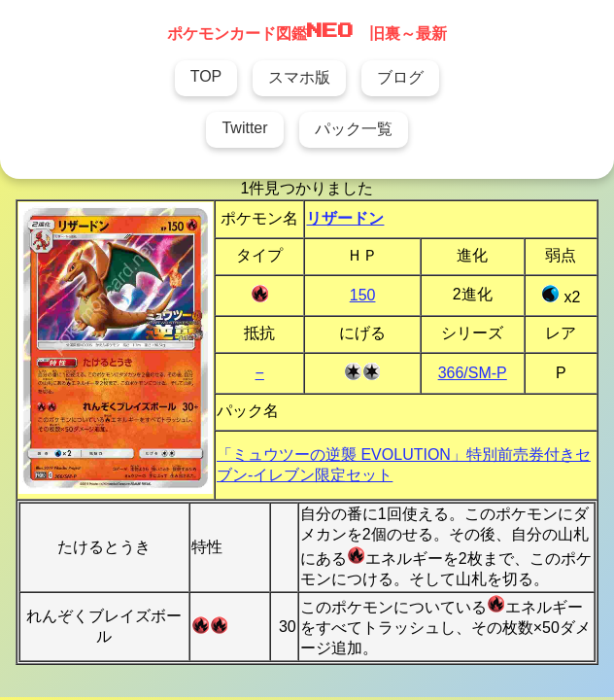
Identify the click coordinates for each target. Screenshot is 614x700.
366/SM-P (472, 373)
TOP (206, 76)
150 (363, 295)
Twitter (244, 128)
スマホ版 (299, 77)
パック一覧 (353, 129)
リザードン (345, 218)
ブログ (400, 77)
